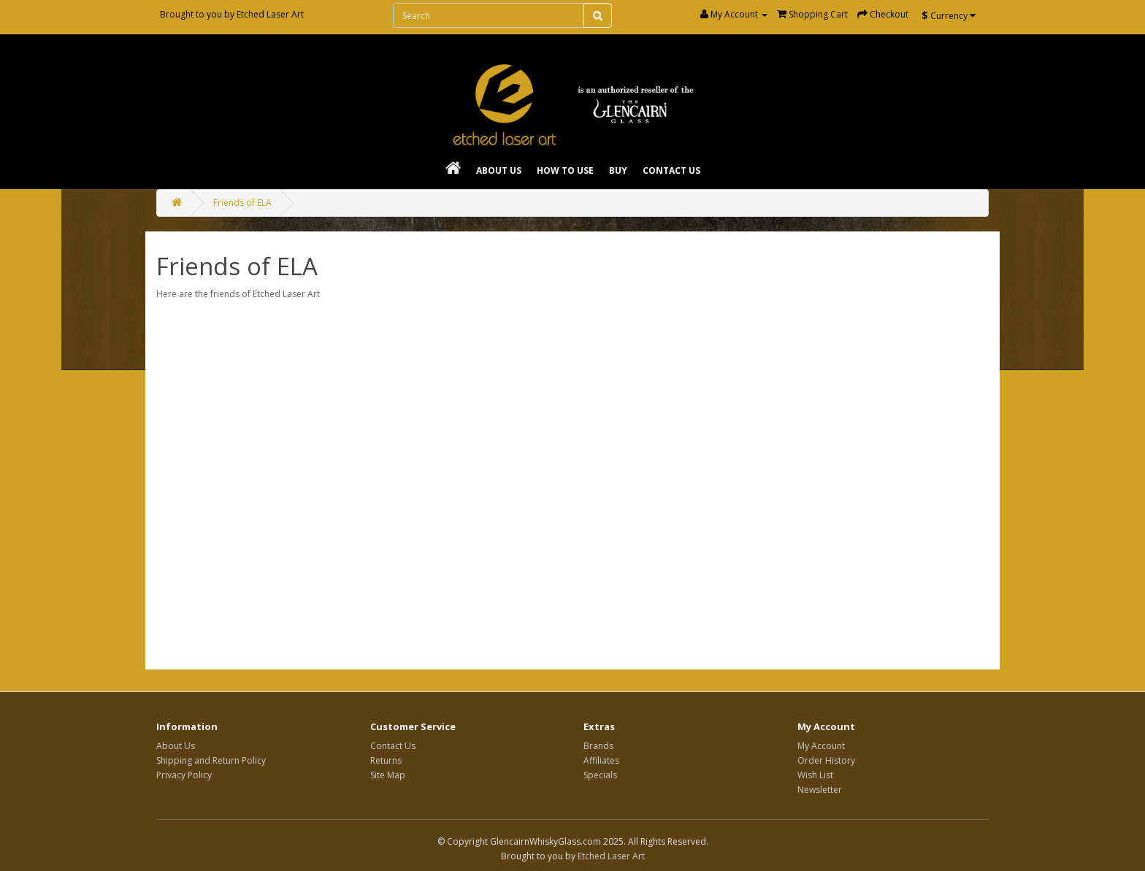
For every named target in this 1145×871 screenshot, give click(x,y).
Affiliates (601, 760)
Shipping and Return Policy (211, 760)
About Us (498, 170)
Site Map (387, 775)
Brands (598, 746)
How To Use (565, 170)
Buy (618, 170)
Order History (826, 760)
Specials (600, 775)
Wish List (815, 775)
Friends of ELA (242, 202)
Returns (386, 760)
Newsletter (819, 789)
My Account (821, 746)
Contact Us (671, 170)
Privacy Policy (184, 775)
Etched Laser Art (270, 14)
